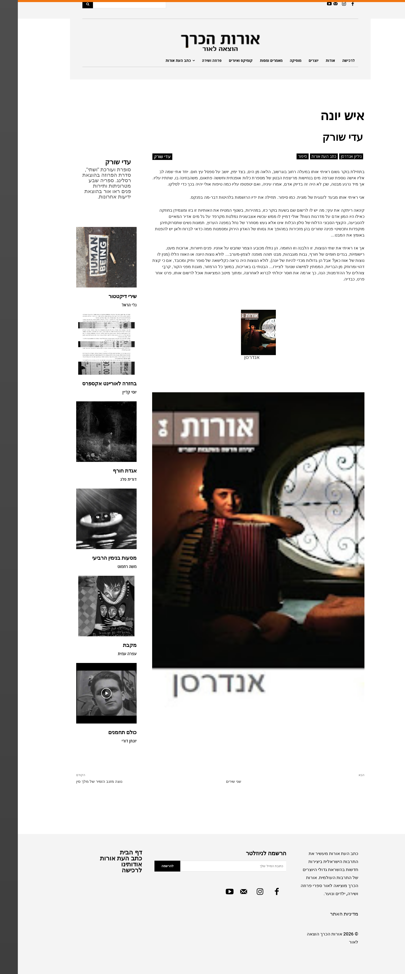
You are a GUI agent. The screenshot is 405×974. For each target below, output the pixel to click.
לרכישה (114, 870)
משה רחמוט (109, 566)
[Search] (70, 4)
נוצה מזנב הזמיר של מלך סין (81, 781)
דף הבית (113, 852)
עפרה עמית (109, 653)
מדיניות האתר (326, 914)
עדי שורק (100, 162)
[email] (215, 866)
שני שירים (215, 781)
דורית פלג (110, 479)
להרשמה (150, 866)
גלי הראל (111, 304)
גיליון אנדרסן (333, 156)
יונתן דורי (111, 740)
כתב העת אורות (306, 156)
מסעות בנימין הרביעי (96, 558)
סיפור (285, 156)
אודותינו (113, 864)
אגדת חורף (107, 471)
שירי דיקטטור (105, 296)
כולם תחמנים (104, 732)
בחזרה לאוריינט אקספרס (91, 383)
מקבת (112, 645)
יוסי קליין (112, 392)
